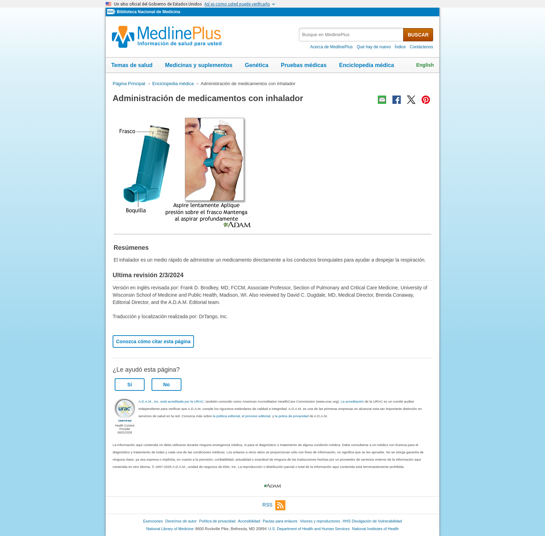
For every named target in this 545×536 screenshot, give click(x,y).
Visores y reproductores (320, 521)
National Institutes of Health (375, 529)
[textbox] (351, 34)
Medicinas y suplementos (199, 65)
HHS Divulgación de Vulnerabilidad (372, 521)
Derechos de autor (181, 521)
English (425, 65)
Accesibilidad (249, 521)
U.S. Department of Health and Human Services (309, 529)
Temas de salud (132, 65)
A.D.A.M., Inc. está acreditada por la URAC (171, 401)
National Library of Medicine (170, 529)
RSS (273, 505)
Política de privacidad (217, 521)
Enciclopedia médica (366, 65)
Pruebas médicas (304, 65)
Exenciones (153, 521)
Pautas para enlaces (280, 521)
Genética (256, 65)
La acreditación (352, 401)
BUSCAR (418, 35)
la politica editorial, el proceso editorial (241, 416)
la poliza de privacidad (292, 416)
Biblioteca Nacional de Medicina (148, 11)
